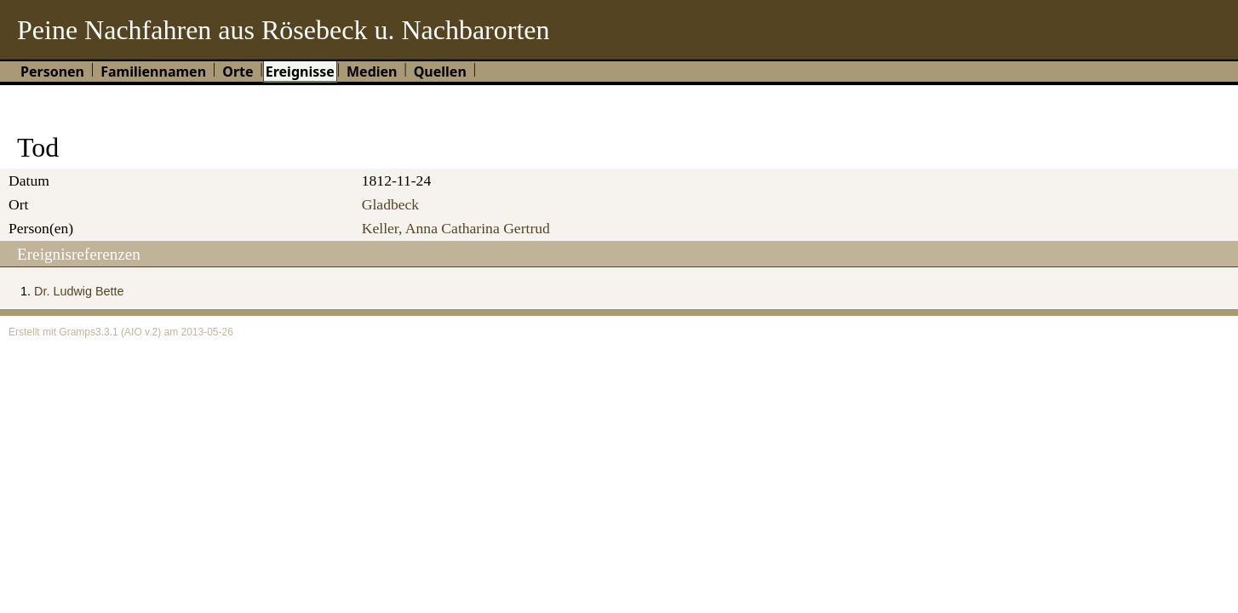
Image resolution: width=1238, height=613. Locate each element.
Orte (237, 71)
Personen (52, 71)
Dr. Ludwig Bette (79, 291)
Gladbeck (390, 204)
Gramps (77, 332)
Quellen (440, 71)
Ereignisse (300, 71)
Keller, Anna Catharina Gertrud (456, 228)
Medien (372, 71)
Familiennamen (153, 71)
